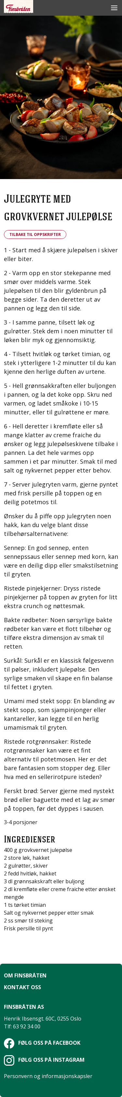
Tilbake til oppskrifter (35, 234)
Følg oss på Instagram (44, 1059)
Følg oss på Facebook (42, 1042)
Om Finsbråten (25, 975)
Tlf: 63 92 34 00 (22, 1026)
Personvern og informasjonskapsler (48, 1076)
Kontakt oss (22, 987)
